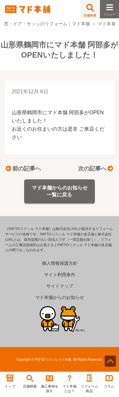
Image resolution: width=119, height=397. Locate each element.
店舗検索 (90, 10)
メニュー (109, 8)
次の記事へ (95, 168)
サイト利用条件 (59, 274)
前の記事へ (23, 168)
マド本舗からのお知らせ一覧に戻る (60, 191)
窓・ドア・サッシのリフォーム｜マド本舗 (47, 23)
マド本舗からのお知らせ (59, 297)
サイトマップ (59, 285)
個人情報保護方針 (59, 263)
